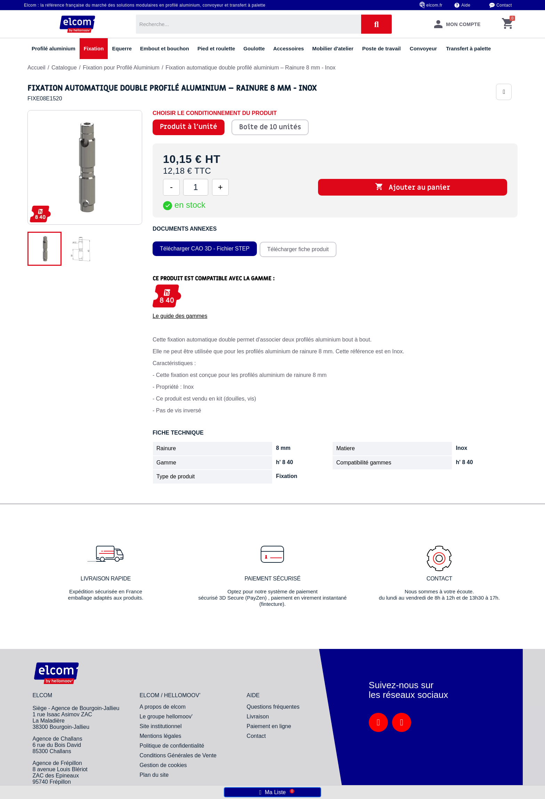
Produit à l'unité (188, 126)
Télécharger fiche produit (299, 248)
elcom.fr (434, 5)
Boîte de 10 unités (270, 127)
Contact (504, 5)
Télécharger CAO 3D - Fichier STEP (205, 248)
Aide (465, 5)
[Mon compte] (457, 24)
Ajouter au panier (412, 187)
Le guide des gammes (180, 315)
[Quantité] (195, 187)
